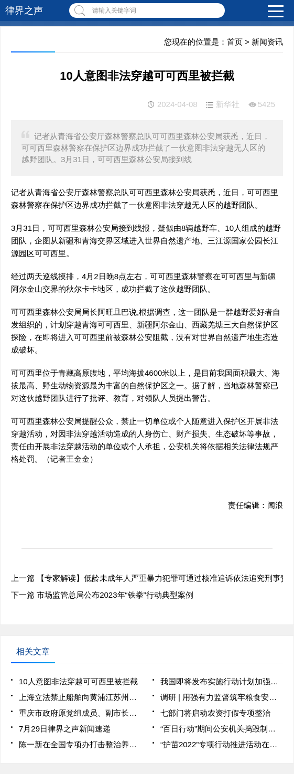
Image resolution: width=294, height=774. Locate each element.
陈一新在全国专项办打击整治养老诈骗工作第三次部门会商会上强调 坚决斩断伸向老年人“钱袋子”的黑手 (80, 744)
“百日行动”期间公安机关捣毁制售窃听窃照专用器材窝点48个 (221, 728)
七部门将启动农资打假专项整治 (215, 712)
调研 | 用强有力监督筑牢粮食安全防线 (221, 697)
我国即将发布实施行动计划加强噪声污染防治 (221, 681)
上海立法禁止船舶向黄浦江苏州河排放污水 (80, 697)
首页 (235, 41)
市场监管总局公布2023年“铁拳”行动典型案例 (115, 594)
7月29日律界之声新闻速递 (65, 728)
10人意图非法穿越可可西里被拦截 (78, 681)
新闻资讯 (267, 41)
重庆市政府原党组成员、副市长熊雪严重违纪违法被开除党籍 (80, 712)
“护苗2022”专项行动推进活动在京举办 (221, 744)
